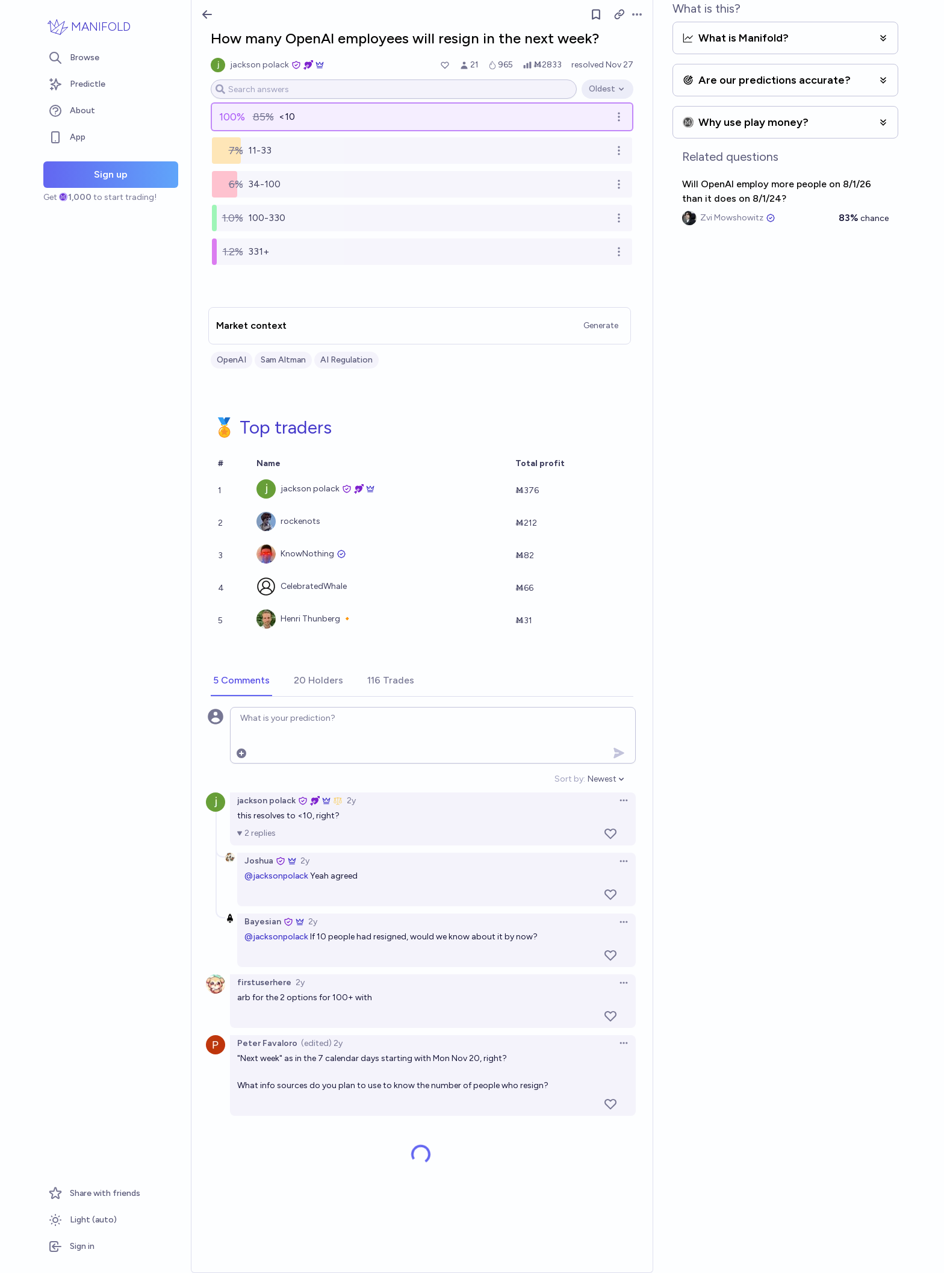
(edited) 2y (322, 1043)
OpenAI (231, 360)
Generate (600, 325)
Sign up (111, 174)
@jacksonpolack (276, 876)
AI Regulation (346, 360)
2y (351, 800)
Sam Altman (283, 360)
